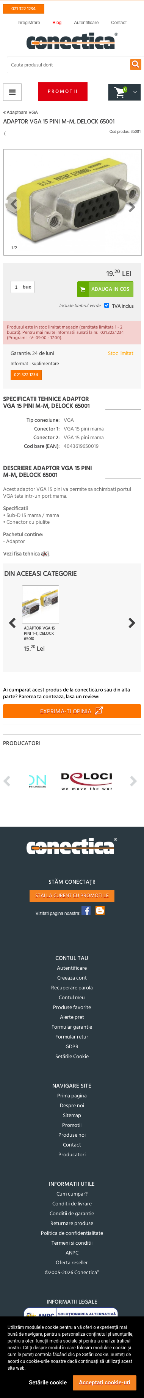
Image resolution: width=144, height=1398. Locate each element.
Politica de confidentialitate (72, 1233)
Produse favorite (72, 1007)
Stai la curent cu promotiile (72, 896)
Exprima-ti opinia (65, 712)
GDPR (72, 1047)
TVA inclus (122, 306)
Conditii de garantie (72, 1214)
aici (45, 554)
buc (27, 287)
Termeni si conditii (72, 1243)
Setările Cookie (72, 1056)
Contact (72, 1145)
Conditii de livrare (72, 1204)
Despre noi (72, 1106)
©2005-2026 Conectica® (72, 1272)
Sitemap (72, 1115)
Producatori (72, 1155)
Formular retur (71, 1037)
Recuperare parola (72, 988)
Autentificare (72, 968)
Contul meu (72, 998)
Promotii (63, 92)
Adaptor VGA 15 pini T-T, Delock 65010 (39, 634)
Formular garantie (72, 1027)
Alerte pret (72, 1017)
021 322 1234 (23, 9)
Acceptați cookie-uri (104, 1382)
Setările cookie (48, 1382)
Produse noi (72, 1135)
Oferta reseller (72, 1263)
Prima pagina (72, 1096)
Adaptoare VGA (20, 112)
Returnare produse (71, 1223)
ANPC (72, 1253)
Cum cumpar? (72, 1194)
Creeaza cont (72, 978)
